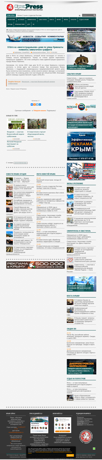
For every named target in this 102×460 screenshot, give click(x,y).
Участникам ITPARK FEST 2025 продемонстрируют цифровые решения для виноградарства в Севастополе (80, 95)
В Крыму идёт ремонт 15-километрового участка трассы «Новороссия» (23, 242)
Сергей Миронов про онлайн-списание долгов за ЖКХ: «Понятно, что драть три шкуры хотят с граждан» (19, 210)
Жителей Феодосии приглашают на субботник (14, 144)
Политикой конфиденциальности (44, 451)
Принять (70, 455)
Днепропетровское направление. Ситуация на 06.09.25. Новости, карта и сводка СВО (80, 370)
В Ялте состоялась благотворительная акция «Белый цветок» (84, 86)
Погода (10, 24)
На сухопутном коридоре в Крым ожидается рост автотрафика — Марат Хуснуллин (24, 194)
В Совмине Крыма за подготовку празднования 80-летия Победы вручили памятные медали (84, 302)
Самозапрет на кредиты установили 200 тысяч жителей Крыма (83, 203)
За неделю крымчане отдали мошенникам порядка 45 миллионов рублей (22, 226)
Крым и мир (11, 19)
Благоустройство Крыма (33, 29)
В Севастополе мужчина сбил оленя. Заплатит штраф (50, 193)
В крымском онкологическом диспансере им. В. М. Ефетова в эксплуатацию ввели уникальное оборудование (81, 222)
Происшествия (20, 24)
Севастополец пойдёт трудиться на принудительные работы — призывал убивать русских (50, 225)
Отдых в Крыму (84, 19)
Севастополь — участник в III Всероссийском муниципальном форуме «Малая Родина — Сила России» (81, 268)
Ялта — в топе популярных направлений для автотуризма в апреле (79, 391)
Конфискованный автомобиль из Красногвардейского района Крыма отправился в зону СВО (81, 311)
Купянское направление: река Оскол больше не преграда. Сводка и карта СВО (80, 344)
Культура (73, 19)
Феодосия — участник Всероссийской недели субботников (15, 134)
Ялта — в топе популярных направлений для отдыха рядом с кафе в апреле (49, 233)
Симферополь (31, 19)
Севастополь (43, 19)
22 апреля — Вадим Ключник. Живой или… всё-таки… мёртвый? (22, 180)
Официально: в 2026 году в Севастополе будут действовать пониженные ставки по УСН (49, 209)
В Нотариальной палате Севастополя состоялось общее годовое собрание (23, 218)
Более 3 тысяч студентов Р (27, 15)
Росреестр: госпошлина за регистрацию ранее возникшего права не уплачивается (24, 234)
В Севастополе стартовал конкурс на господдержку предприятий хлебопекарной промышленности (19, 250)
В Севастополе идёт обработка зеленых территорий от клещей (48, 240)
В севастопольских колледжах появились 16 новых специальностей (50, 247)
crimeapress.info (16, 439)
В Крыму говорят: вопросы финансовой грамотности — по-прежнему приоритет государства (85, 320)
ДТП (28, 24)
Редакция (80, 417)
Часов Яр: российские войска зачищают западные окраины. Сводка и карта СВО (81, 336)
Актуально (21, 19)
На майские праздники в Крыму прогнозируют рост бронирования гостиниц (23, 202)
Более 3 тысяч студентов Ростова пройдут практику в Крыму (49, 187)
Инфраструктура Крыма (19, 29)
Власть (52, 19)
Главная (9, 29)
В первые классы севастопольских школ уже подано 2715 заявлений (24, 187)
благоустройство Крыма (21, 162)
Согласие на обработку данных (85, 425)
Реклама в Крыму (83, 420)
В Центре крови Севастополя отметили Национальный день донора (85, 259)
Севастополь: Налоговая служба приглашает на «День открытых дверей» (49, 217)
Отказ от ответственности (83, 423)
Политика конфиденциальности (84, 422)
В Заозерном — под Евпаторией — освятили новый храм (79, 67)
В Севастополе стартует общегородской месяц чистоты (36, 134)
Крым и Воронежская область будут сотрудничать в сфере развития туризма (85, 397)
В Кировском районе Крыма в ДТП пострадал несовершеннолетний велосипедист (80, 124)
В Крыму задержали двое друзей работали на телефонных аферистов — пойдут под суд (50, 201)
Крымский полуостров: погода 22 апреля (49, 181)
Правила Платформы (84, 419)
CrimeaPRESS (25, 52)
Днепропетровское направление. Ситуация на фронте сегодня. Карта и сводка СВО (81, 352)
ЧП (33, 24)
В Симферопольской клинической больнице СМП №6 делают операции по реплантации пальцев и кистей (81, 212)
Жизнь (66, 19)
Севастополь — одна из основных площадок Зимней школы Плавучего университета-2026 (80, 79)
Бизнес (59, 19)
